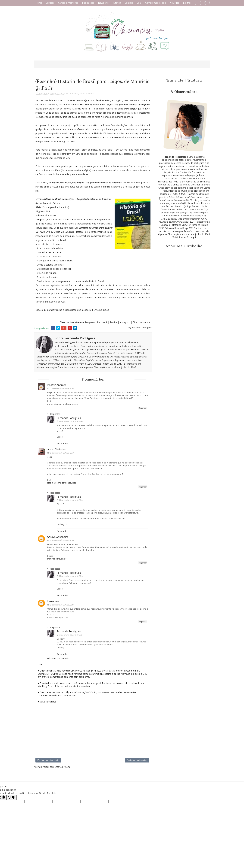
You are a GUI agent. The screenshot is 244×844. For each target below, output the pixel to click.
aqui (44, 309)
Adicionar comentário (58, 657)
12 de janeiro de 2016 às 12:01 (61, 453)
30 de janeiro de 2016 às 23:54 (71, 635)
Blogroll (187, 2)
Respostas (55, 413)
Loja (139, 2)
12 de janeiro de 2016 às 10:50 (61, 388)
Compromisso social (155, 2)
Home (39, 2)
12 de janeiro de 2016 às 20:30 (61, 540)
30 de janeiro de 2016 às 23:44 (71, 500)
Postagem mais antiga (137, 760)
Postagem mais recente (48, 760)
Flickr (135, 322)
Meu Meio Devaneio (57, 558)
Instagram (125, 322)
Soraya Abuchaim (57, 537)
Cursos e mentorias (68, 2)
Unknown (53, 601)
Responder (143, 408)
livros (82, 93)
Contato (129, 2)
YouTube (174, 2)
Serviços (50, 2)
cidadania (73, 93)
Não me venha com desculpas (61, 482)
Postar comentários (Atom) (56, 766)
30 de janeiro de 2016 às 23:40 (71, 421)
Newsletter (103, 2)
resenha (90, 93)
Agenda (117, 2)
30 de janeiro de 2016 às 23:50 (71, 576)
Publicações (88, 2)
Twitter (114, 322)
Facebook (102, 322)
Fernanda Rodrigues (69, 418)
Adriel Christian (56, 449)
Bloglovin (90, 322)
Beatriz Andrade (56, 385)
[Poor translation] (11, 797)
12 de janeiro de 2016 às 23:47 (61, 605)
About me (145, 322)
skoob (106, 309)
